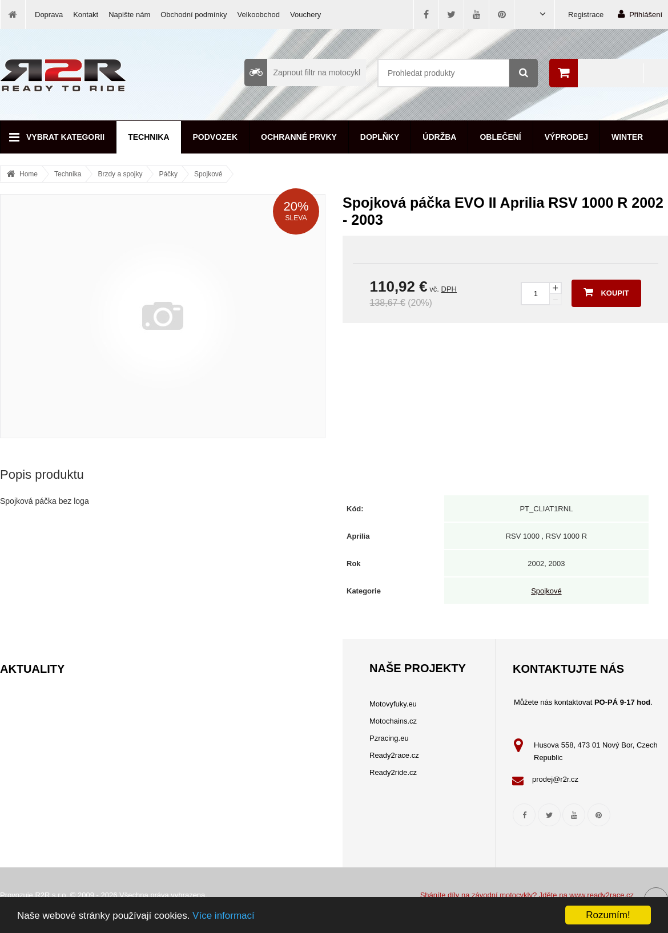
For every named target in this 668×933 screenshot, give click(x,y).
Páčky (168, 174)
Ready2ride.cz (393, 772)
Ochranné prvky (299, 137)
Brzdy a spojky (120, 174)
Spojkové (208, 174)
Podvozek (215, 137)
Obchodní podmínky (193, 14)
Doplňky (379, 137)
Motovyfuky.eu (393, 704)
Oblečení (500, 137)
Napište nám (129, 14)
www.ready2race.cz (601, 895)
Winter (627, 137)
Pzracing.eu (389, 738)
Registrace (585, 14)
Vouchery (305, 14)
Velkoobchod (259, 14)
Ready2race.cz (394, 755)
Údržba (439, 137)
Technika (148, 137)
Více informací (223, 915)
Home (28, 174)
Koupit (606, 292)
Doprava (49, 14)
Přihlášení (640, 14)
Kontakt (85, 14)
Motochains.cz (393, 721)
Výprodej (566, 137)
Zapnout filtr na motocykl (302, 72)
